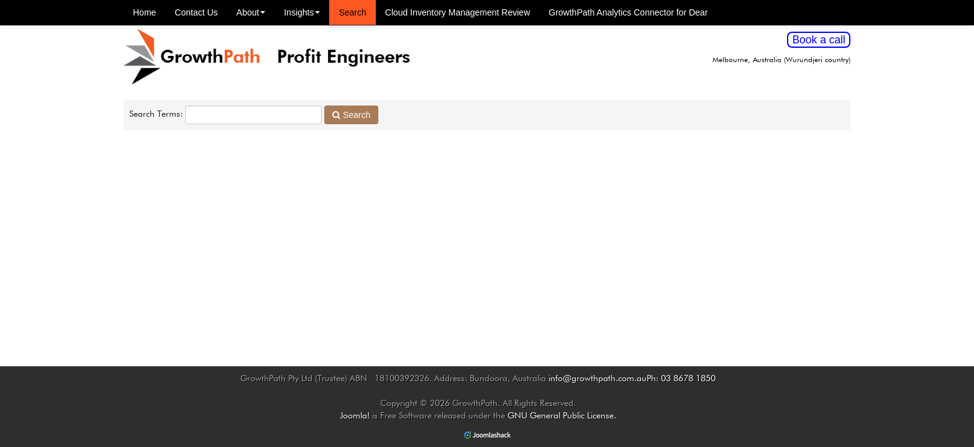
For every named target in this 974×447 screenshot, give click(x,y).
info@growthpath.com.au (597, 378)
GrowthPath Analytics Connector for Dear (628, 12)
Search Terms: (156, 114)
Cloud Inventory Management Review (457, 12)
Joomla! (355, 416)
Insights (302, 12)
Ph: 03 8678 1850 (681, 378)
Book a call (818, 40)
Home (144, 12)
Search (352, 12)
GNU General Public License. (561, 416)
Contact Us (196, 12)
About (251, 12)
